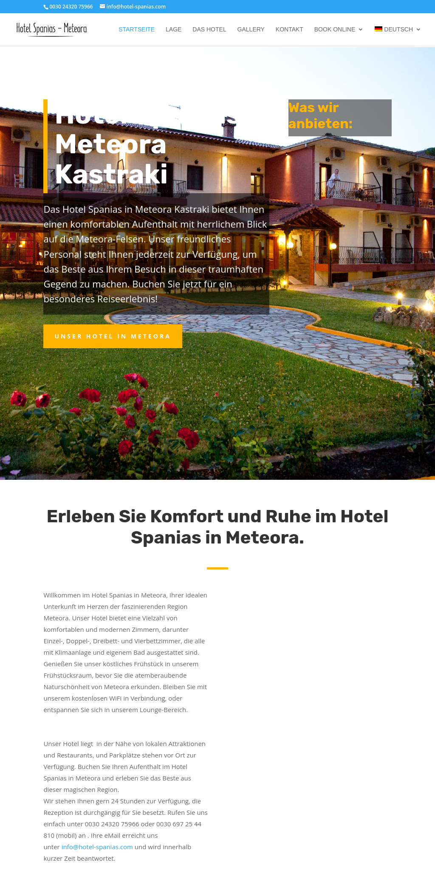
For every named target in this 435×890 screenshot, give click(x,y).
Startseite (137, 29)
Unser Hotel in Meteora (112, 336)
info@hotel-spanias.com (98, 846)
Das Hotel (209, 29)
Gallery (251, 29)
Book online (334, 29)
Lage (173, 29)
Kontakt (289, 29)
